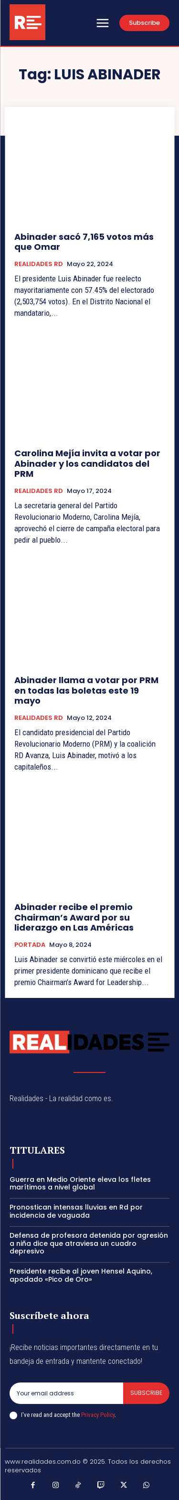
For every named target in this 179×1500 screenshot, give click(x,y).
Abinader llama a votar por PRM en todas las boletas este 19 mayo (86, 690)
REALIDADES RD (38, 264)
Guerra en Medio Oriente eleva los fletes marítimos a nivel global (80, 1183)
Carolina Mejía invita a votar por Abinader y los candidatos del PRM (87, 463)
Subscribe (146, 1393)
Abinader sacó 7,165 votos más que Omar (84, 242)
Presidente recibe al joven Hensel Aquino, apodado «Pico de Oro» (81, 1275)
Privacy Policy (98, 1414)
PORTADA (29, 945)
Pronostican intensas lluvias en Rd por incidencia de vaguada (76, 1211)
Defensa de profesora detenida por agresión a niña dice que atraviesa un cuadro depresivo (89, 1243)
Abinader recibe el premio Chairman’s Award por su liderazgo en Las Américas (74, 917)
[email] (66, 1393)
